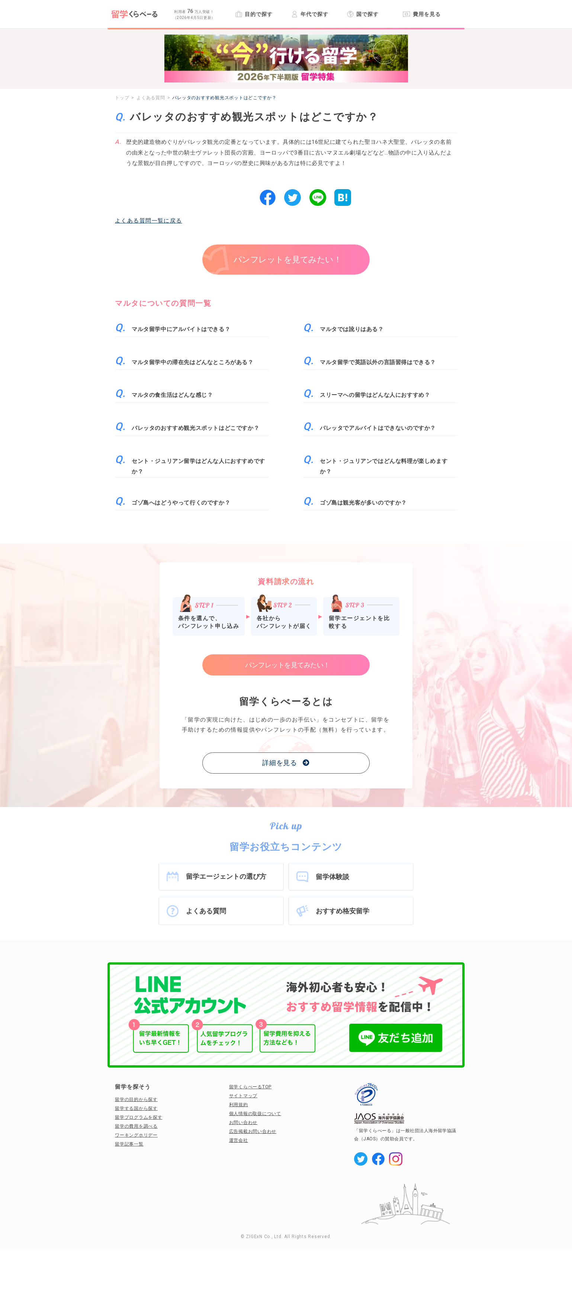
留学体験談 (332, 877)
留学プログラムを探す (139, 1117)
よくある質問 (206, 911)
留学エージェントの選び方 (226, 876)
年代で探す (309, 14)
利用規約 (238, 1104)
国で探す (363, 14)
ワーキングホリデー (136, 1135)
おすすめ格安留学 (342, 911)
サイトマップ (243, 1095)
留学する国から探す (136, 1108)
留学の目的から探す (136, 1099)
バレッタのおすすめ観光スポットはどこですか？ (195, 428)
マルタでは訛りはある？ (352, 329)
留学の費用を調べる (136, 1126)
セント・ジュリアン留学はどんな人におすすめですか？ (198, 466)
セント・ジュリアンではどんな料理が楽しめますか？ (383, 466)
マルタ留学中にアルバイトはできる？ (181, 329)
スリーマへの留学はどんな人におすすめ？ (375, 395)
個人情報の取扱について (255, 1113)
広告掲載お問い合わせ (253, 1131)
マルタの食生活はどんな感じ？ (172, 395)
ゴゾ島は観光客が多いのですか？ (363, 502)
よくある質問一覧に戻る (148, 220)
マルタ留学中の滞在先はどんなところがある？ (193, 362)
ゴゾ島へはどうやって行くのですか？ (181, 502)
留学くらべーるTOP (250, 1086)
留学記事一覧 (129, 1144)
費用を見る (421, 14)
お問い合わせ (243, 1122)
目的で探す (253, 14)
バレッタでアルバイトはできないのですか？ (378, 428)
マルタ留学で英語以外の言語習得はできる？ (378, 362)
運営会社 (238, 1140)
